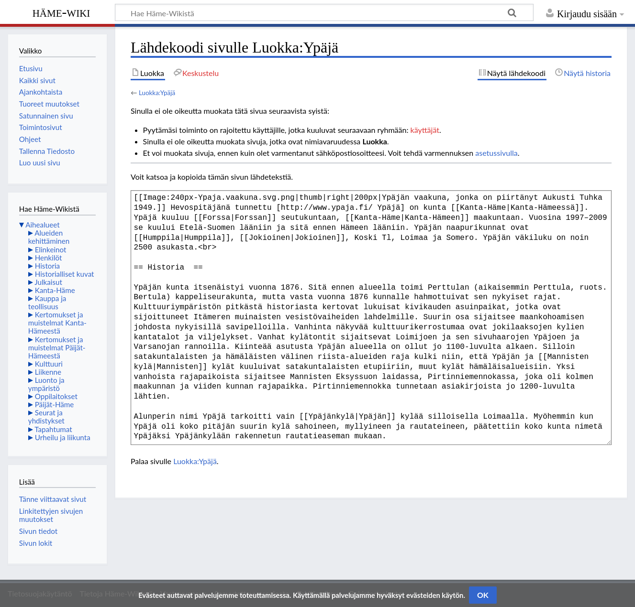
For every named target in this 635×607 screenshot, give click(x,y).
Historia (47, 265)
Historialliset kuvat (64, 274)
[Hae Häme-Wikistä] (324, 12)
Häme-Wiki (61, 12)
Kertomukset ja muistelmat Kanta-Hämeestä (57, 322)
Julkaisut (48, 282)
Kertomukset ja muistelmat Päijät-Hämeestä (57, 347)
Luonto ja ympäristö (46, 384)
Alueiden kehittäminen (48, 236)
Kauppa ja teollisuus (47, 302)
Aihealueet (42, 224)
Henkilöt (48, 257)
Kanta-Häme (55, 290)
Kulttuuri (49, 363)
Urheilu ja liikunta (62, 437)
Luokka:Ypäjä (157, 93)
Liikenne (48, 372)
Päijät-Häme (54, 404)
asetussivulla (496, 152)
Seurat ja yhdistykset (46, 416)
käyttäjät (425, 129)
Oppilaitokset (56, 396)
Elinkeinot (51, 249)
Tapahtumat (53, 429)
